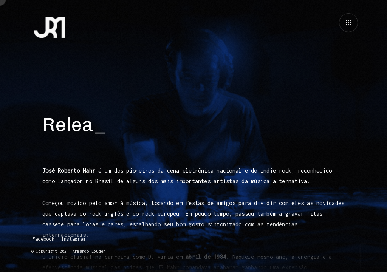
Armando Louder (87, 251)
